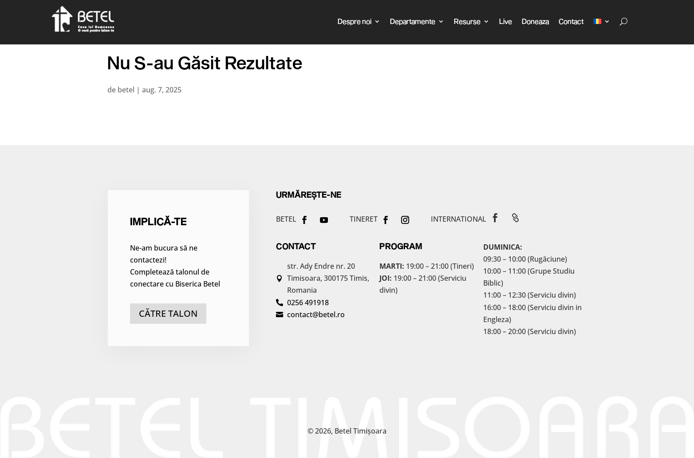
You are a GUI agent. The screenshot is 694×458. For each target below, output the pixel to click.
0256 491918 (308, 302)
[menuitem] (601, 21)
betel (126, 90)
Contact (571, 21)
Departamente (412, 21)
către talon (168, 313)
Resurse (467, 21)
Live (505, 21)
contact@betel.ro (316, 314)
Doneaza (535, 21)
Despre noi (354, 21)
